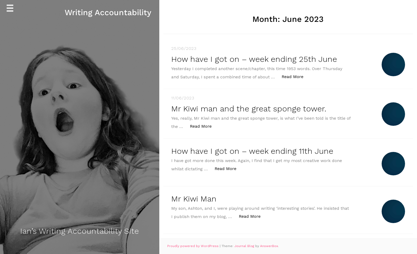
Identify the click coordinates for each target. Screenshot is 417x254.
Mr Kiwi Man (193, 198)
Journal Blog (244, 246)
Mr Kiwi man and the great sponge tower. (248, 108)
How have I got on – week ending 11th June (252, 151)
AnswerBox (269, 246)
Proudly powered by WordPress (193, 246)
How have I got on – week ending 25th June (254, 59)
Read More (295, 76)
